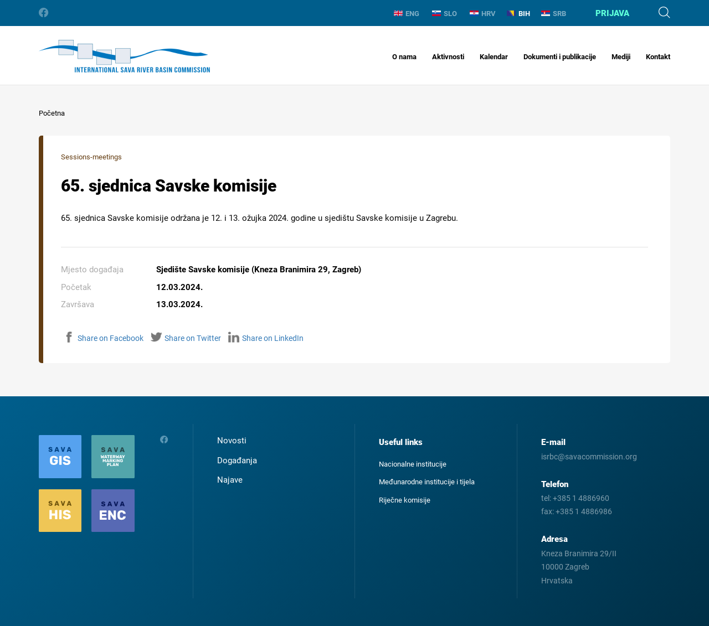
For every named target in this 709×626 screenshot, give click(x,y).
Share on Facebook (103, 338)
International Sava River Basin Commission (124, 56)
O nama (404, 57)
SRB (553, 13)
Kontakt (658, 57)
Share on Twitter (186, 338)
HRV (483, 13)
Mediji (621, 57)
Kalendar (494, 57)
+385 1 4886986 (584, 511)
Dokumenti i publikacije (559, 57)
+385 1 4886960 (581, 498)
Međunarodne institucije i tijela (427, 482)
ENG (406, 13)
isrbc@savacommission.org (589, 456)
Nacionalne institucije (412, 464)
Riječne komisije (404, 500)
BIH (518, 13)
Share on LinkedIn (266, 338)
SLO (444, 13)
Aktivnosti (448, 57)
